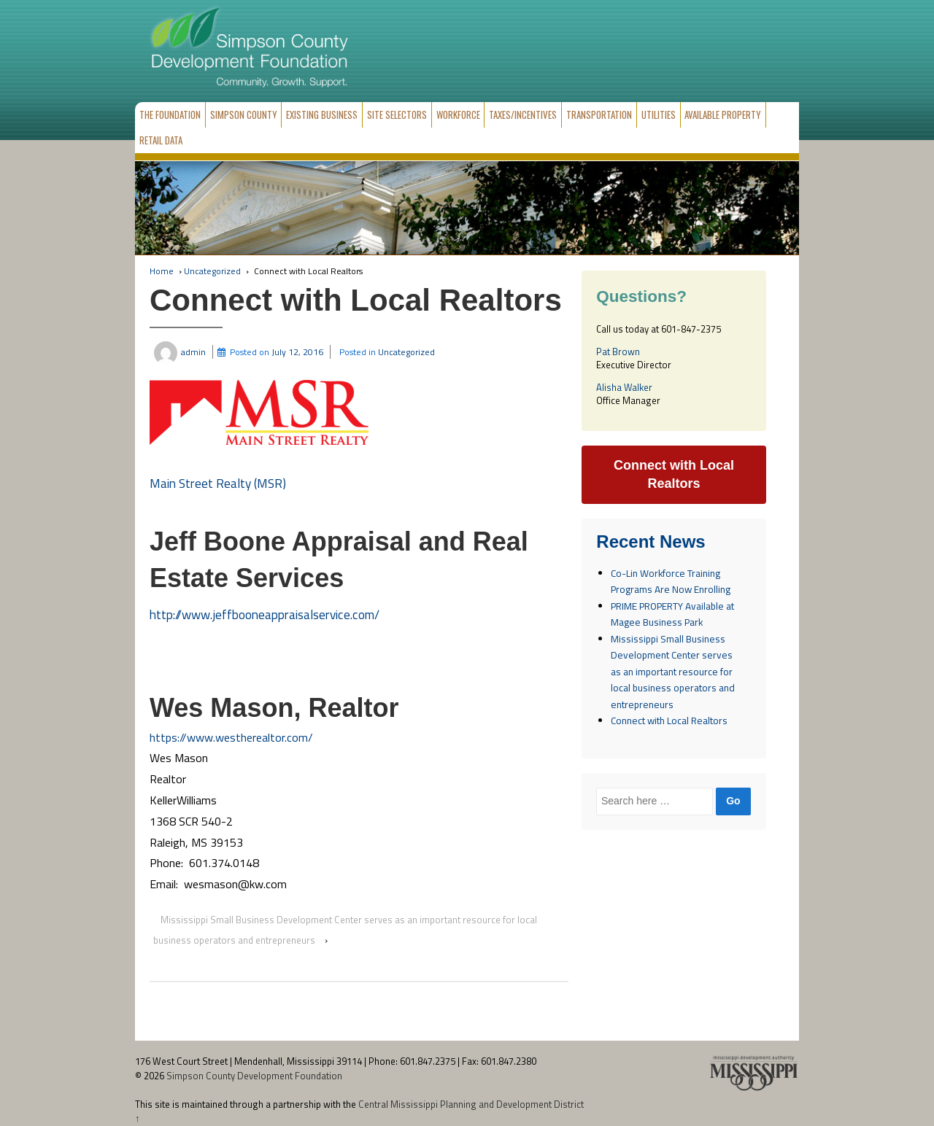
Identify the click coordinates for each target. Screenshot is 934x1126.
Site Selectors (397, 114)
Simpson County (243, 114)
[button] (259, 412)
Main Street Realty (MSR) (218, 483)
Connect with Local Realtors (669, 720)
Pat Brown (618, 351)
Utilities (658, 114)
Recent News (650, 542)
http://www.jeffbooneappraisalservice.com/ (264, 614)
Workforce (458, 114)
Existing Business (322, 114)
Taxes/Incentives (523, 114)
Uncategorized (212, 271)
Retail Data (160, 140)
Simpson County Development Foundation (253, 1075)
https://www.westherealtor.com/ (231, 737)
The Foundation (170, 114)
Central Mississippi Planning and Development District (471, 1104)
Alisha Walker (624, 387)
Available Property (722, 114)
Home (162, 271)
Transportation (599, 114)
